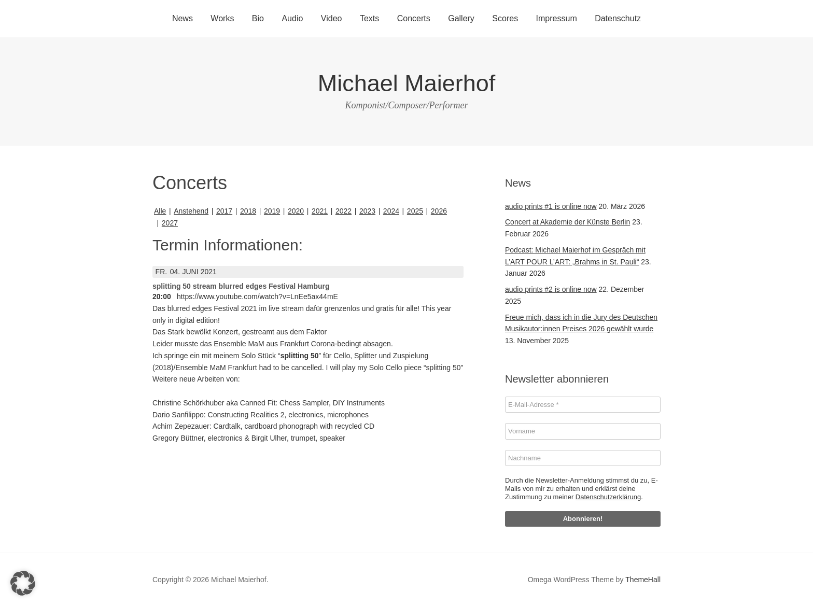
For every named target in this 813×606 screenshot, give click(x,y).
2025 (415, 211)
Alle (160, 211)
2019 (272, 211)
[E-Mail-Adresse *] (583, 405)
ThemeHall (643, 579)
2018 (248, 211)
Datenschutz (618, 18)
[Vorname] (583, 431)
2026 (439, 211)
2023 (367, 211)
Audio (292, 18)
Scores (505, 18)
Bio (258, 18)
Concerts (413, 18)
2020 (296, 211)
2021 (320, 211)
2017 (224, 211)
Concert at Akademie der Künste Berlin (567, 222)
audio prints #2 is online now (551, 289)
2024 (391, 211)
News (182, 18)
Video (331, 18)
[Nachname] (583, 458)
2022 (343, 211)
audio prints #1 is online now (551, 206)
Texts (369, 18)
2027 (170, 223)
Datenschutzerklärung (608, 497)
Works (222, 18)
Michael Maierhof (407, 83)
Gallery (461, 18)
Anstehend (191, 211)
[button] (23, 583)
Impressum (556, 18)
